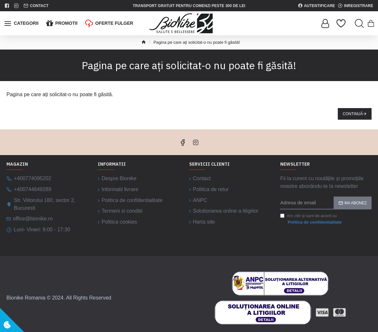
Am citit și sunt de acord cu (311, 219)
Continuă (353, 114)
